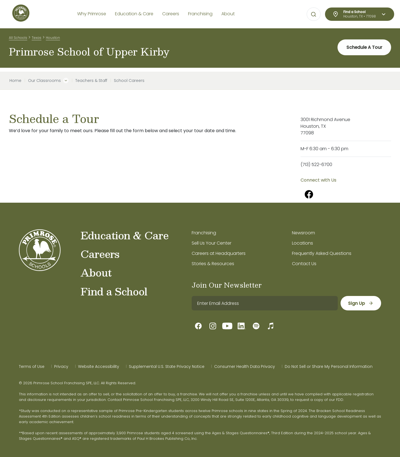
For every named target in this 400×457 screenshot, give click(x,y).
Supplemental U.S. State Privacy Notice (166, 366)
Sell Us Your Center (211, 243)
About (96, 272)
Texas (36, 38)
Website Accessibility (98, 366)
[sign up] (360, 303)
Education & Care (125, 235)
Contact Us (304, 263)
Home (15, 80)
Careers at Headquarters (219, 253)
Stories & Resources (213, 263)
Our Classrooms (44, 80)
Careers (100, 253)
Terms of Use (31, 366)
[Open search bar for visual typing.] (313, 14)
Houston (53, 38)
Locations (302, 243)
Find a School (114, 291)
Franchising (204, 233)
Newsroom (303, 233)
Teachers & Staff (91, 80)
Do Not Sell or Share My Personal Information (328, 366)
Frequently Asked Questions (321, 253)
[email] (265, 303)
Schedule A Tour (364, 50)
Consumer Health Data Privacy (244, 366)
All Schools (18, 38)
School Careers (129, 80)
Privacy (61, 366)
